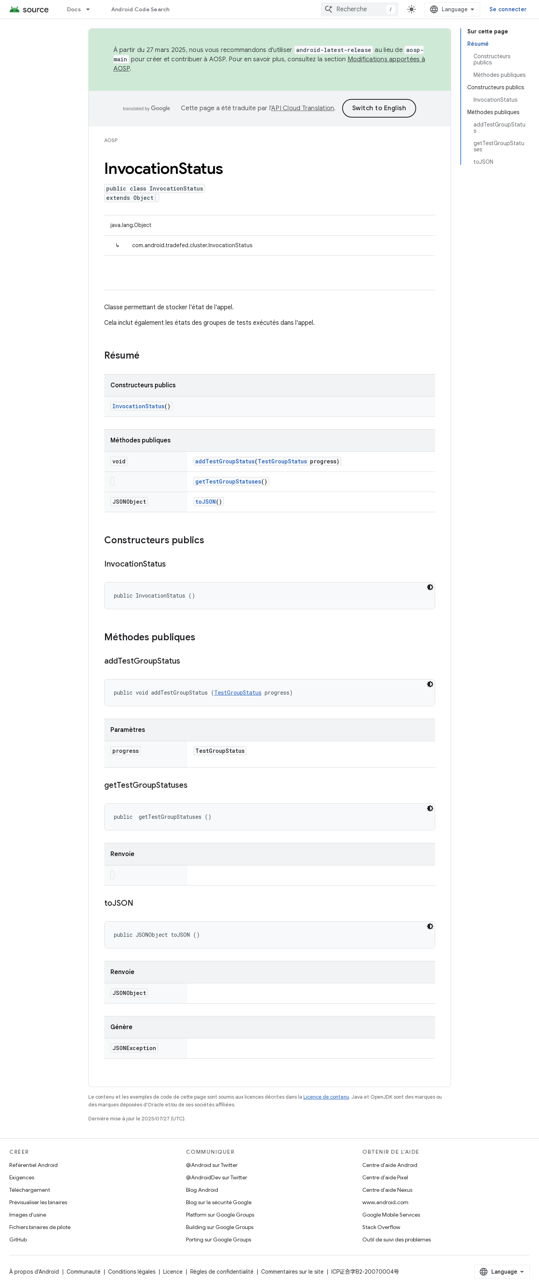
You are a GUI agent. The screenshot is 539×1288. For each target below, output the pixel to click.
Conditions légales (131, 1272)
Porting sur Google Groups (218, 1239)
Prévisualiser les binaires (38, 1202)
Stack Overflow (381, 1227)
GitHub (18, 1239)
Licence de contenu (326, 1097)
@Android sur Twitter (212, 1164)
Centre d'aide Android (389, 1164)
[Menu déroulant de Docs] (91, 9)
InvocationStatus (138, 406)
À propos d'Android (34, 1272)
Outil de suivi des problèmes (396, 1239)
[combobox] (359, 9)
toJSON (205, 501)
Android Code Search (140, 9)
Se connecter (508, 9)
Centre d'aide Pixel (385, 1177)
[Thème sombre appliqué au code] (430, 587)
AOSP (110, 140)
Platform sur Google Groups (220, 1214)
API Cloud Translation (302, 108)
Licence (173, 1272)
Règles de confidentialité (221, 1272)
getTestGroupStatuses (228, 481)
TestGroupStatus (282, 461)
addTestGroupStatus (225, 461)
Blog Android (202, 1189)
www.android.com (385, 1202)
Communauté (83, 1272)
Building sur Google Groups (219, 1227)
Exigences (21, 1177)
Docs (74, 9)
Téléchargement (29, 1189)
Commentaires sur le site (292, 1272)
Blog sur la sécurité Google (218, 1202)
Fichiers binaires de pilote (40, 1227)
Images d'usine (27, 1214)
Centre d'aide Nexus (387, 1189)
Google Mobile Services (391, 1214)
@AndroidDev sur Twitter (216, 1177)
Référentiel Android (33, 1164)
